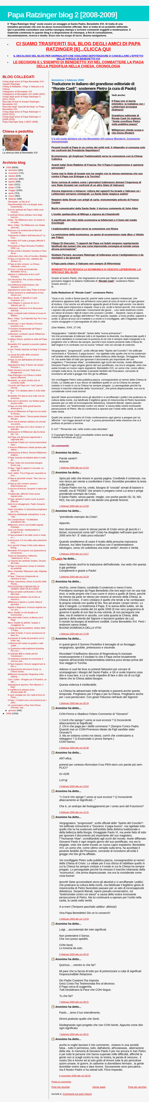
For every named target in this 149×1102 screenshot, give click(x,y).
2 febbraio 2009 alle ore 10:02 (74, 786)
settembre (14, 179)
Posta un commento (61, 1082)
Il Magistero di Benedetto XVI (17, 91)
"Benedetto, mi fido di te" (19, 202)
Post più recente (60, 1087)
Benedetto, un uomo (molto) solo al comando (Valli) (24, 381)
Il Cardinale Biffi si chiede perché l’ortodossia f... (23, 655)
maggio (12, 190)
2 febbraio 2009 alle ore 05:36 (74, 748)
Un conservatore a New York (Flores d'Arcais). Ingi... (24, 706)
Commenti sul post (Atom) (77, 1094)
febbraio (13, 199)
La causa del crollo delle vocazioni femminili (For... (23, 355)
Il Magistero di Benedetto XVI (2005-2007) (24, 94)
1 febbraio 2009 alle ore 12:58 (74, 506)
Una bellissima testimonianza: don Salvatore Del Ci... (23, 286)
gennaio (13, 710)
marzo (12, 196)
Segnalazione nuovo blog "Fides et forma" (27, 290)
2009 (9, 167)
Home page (98, 1087)
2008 (9, 713)
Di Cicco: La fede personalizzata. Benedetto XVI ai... (23, 270)
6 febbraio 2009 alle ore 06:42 (74, 954)
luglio (11, 184)
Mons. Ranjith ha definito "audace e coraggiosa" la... (24, 624)
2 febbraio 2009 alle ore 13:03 (74, 919)
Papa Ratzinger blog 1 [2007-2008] (20, 121)
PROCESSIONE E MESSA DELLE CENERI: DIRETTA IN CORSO (23, 587)
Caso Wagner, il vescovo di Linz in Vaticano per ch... (23, 304)
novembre (14, 173)
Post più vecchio (137, 1087)
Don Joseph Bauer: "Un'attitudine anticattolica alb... (23, 520)
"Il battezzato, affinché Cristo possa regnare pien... (24, 495)
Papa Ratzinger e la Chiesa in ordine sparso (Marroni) (24, 376)
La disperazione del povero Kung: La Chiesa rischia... (24, 670)
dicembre (13, 170)
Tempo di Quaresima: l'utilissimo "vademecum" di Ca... (22, 557)
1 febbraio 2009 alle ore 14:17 (74, 554)
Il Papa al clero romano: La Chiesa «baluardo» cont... (23, 265)
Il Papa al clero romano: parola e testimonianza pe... (22, 484)
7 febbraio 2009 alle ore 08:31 (74, 1002)
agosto (12, 181)
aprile (11, 193)
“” (106, 281)
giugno (12, 187)
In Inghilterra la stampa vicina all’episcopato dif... (21, 691)
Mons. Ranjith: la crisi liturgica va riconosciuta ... (23, 613)
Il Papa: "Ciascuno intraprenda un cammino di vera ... (23, 577)
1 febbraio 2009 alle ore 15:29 (74, 576)
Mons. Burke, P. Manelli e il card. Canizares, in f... (22, 299)
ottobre (12, 176)
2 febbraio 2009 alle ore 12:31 (74, 812)
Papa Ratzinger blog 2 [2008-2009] (62, 15)
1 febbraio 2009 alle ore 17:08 (74, 634)
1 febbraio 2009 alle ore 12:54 (74, 468)
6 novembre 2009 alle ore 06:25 (75, 1076)
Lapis (58, 558)
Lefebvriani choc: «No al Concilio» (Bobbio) (27, 256)
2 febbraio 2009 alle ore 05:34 (74, 703)
